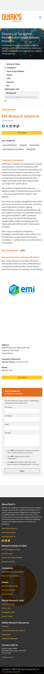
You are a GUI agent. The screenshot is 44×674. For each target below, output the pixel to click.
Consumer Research (29, 261)
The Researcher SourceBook (13, 572)
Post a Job (6, 608)
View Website (22, 133)
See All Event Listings (10, 586)
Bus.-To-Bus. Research (11, 261)
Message (8, 433)
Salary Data (6, 634)
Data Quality (7, 263)
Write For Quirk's (8, 561)
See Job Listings (8, 604)
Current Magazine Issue (11, 549)
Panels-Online (32, 266)
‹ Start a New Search (9, 109)
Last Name (8, 416)
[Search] (22, 96)
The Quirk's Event (9, 532)
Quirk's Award (7, 594)
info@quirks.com (8, 657)
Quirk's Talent (7, 616)
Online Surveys (20, 266)
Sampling (25, 269)
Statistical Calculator (10, 638)
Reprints (17, 672)
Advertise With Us (8, 536)
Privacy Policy (7, 672)
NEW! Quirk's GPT (12, 89)
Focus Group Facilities (10, 576)
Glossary (5, 626)
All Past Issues (7, 553)
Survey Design (36, 269)
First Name (8, 407)
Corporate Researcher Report (13, 630)
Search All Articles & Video (12, 557)
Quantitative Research (11, 269)
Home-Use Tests (19, 263)
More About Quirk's (9, 528)
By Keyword (11, 93)
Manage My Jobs (8, 612)
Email (7, 424)
